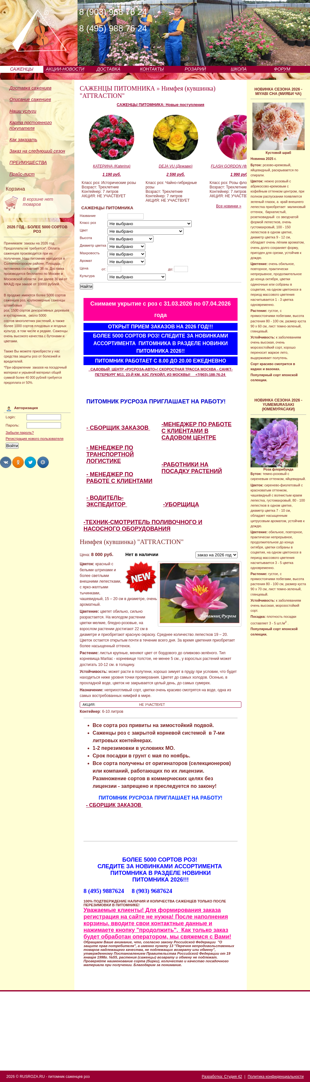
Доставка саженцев (30, 88)
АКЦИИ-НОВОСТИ (65, 69)
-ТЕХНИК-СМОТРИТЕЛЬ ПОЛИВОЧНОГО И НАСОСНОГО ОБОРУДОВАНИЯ (143, 525)
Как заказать (23, 139)
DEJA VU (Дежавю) (176, 166)
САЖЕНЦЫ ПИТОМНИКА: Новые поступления (160, 105)
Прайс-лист (22, 174)
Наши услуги (22, 111)
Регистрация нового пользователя (35, 438)
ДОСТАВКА (109, 69)
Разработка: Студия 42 (222, 1076)
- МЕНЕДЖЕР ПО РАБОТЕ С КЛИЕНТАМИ (119, 477)
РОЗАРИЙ (195, 69)
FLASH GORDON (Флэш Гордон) (240, 166)
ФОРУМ (282, 69)
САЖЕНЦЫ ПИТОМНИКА (117, 88)
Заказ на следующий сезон (37, 151)
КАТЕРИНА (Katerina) (112, 166)
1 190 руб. (111, 174)
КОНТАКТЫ (152, 69)
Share (5, 462)
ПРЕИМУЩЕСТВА (28, 162)
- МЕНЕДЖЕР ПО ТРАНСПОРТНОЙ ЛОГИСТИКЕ (110, 454)
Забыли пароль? (20, 432)
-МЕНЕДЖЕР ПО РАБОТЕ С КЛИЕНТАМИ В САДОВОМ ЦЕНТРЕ (197, 431)
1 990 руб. (239, 174)
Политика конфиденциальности (276, 1076)
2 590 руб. (175, 174)
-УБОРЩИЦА (181, 504)
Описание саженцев (30, 99)
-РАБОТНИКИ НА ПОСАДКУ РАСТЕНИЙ (192, 467)
